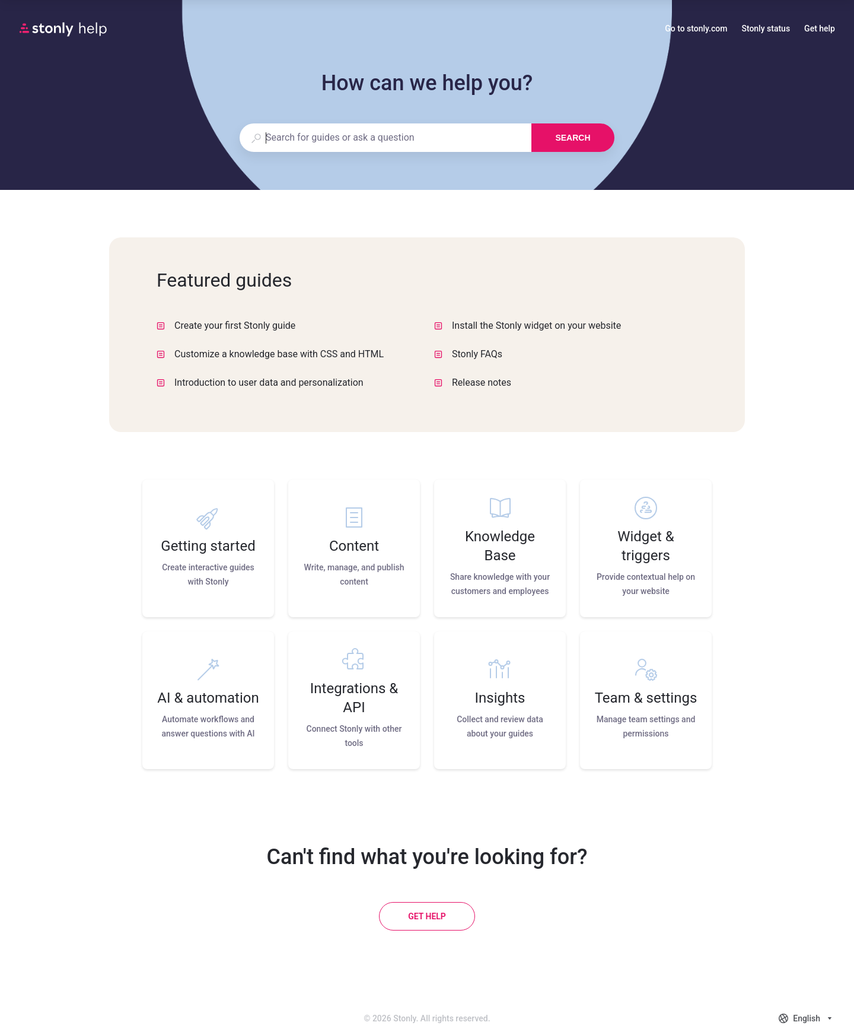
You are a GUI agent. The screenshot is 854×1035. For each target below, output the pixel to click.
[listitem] (208, 548)
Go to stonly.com (696, 30)
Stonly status (765, 30)
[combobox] (385, 137)
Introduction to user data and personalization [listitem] (260, 382)
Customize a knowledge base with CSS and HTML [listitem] (270, 354)
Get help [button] (819, 28)
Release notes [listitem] (472, 382)
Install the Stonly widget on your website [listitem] (527, 325)
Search (572, 137)
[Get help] (427, 916)
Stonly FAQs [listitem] (468, 354)
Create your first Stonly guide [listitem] (226, 325)
